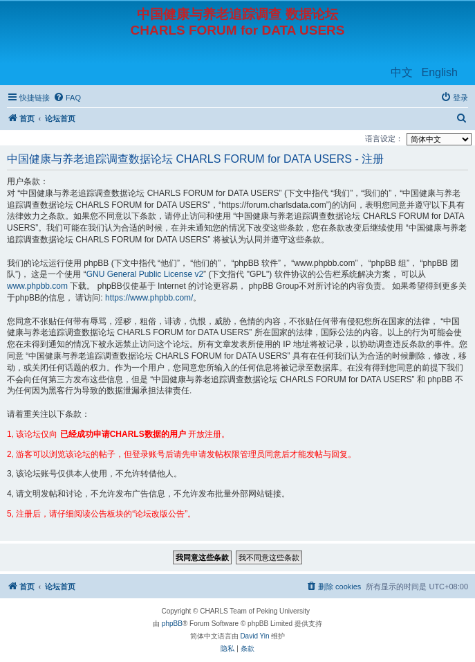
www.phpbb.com (37, 286)
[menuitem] (67, 97)
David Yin (254, 636)
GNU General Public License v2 (144, 274)
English (440, 72)
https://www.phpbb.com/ (149, 298)
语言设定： (384, 138)
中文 (402, 72)
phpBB (172, 623)
